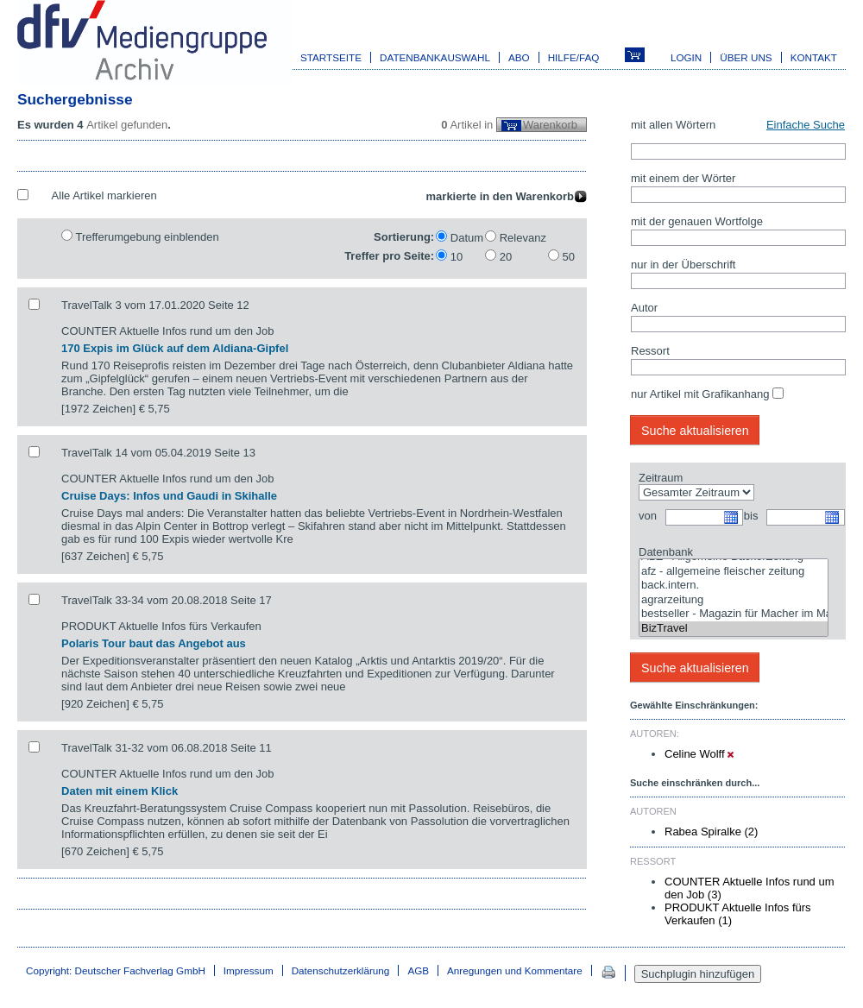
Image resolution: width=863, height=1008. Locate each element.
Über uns (746, 57)
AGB (418, 970)
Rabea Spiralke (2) (711, 831)
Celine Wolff (699, 753)
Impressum (249, 970)
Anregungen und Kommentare (515, 970)
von (648, 515)
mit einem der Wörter (683, 178)
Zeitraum (661, 477)
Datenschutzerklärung (341, 970)
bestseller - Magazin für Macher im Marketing (733, 614)
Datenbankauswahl (435, 57)
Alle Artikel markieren (104, 195)
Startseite (331, 57)
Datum (466, 237)
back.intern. (733, 585)
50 (569, 256)
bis (751, 515)
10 (456, 256)
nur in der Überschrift (683, 264)
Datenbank (666, 551)
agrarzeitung (733, 600)
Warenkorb (550, 124)
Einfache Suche (805, 124)
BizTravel (733, 628)
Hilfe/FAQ (574, 57)
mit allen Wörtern (673, 124)
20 (506, 256)
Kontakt (814, 57)
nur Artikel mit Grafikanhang (700, 393)
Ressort (650, 350)
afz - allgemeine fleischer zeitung (733, 571)
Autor (644, 307)
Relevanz (523, 237)
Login (686, 57)
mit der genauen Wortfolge (697, 221)
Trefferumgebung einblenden (146, 236)
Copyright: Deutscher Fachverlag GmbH (115, 970)
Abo (519, 57)
